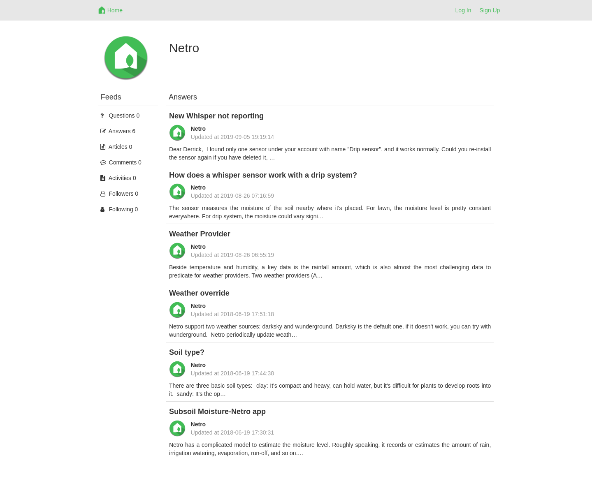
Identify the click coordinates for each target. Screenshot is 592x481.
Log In (463, 10)
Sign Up (490, 10)
